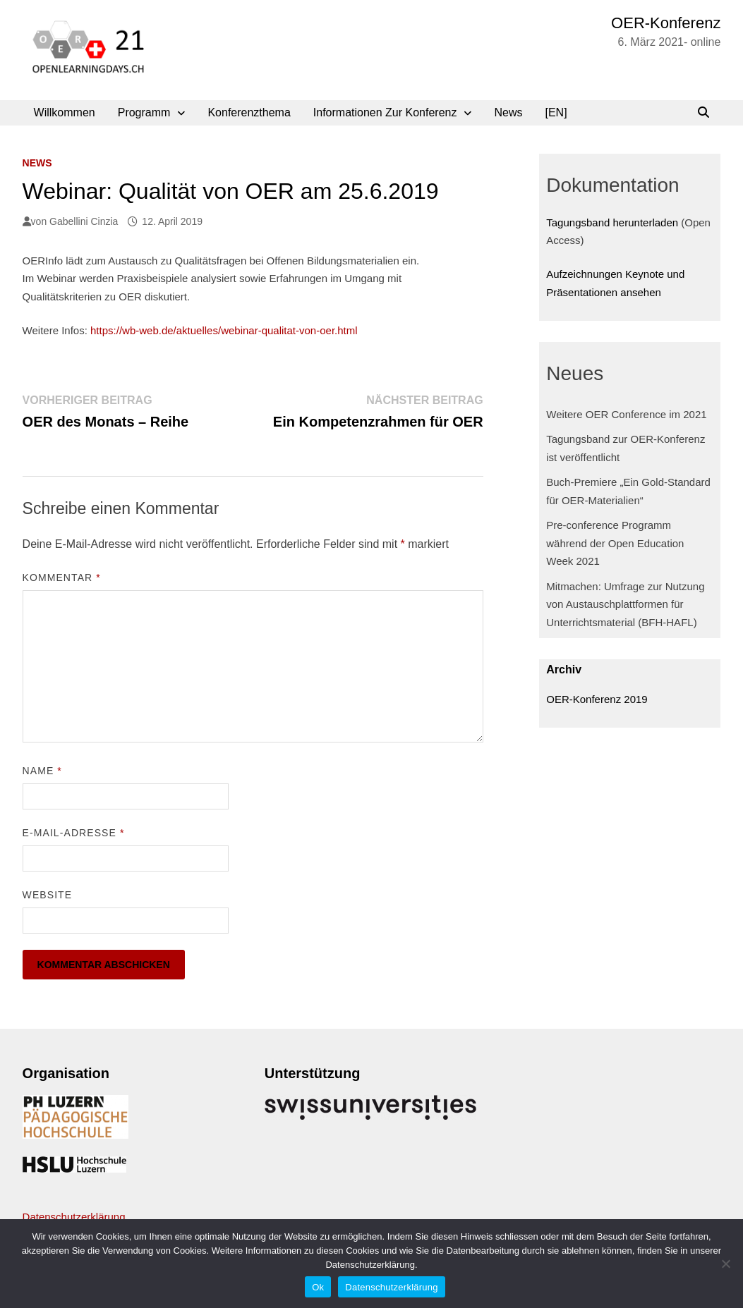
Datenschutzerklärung (74, 1217)
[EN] (556, 112)
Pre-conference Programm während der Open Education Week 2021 (615, 543)
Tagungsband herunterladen (612, 222)
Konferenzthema (248, 112)
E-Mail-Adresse (74, 832)
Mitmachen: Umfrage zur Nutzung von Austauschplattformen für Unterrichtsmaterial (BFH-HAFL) (625, 604)
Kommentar (62, 577)
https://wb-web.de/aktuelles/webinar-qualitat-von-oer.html (224, 330)
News (508, 112)
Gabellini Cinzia (83, 221)
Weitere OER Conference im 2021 (626, 414)
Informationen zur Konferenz (385, 112)
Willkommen (64, 112)
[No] (725, 1264)
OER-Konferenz (665, 23)
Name (42, 770)
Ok (318, 1287)
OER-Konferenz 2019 (596, 699)
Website (48, 894)
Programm (144, 112)
